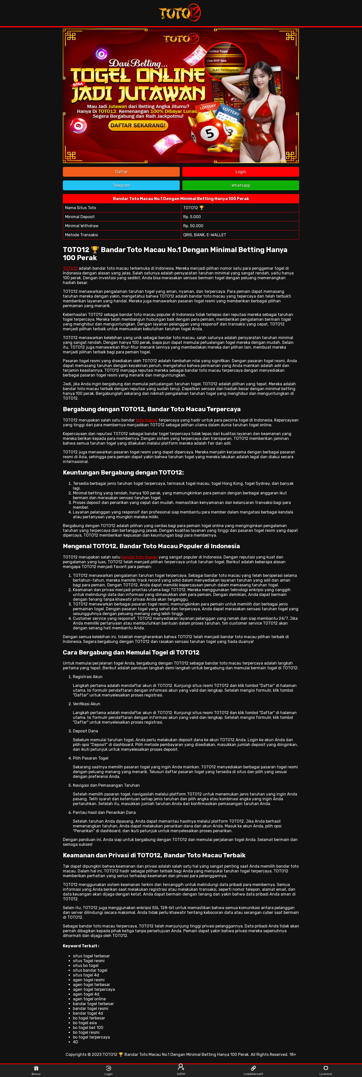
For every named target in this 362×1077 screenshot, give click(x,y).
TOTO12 (70, 268)
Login (241, 171)
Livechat (326, 1070)
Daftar (121, 171)
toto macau (147, 420)
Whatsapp (241, 185)
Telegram (121, 185)
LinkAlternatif (253, 1070)
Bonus (36, 1070)
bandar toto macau (139, 557)
